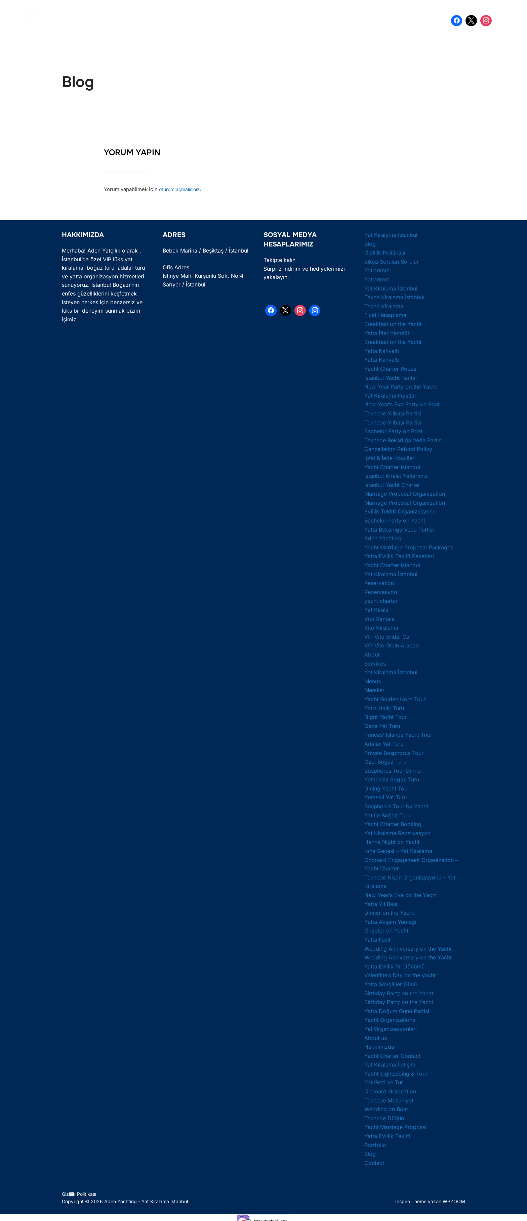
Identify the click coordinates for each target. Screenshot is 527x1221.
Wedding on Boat (386, 1108)
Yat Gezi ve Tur (383, 1081)
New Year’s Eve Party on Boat (402, 403)
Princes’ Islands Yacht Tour (398, 734)
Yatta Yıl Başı (380, 903)
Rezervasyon (380, 591)
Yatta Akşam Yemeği (390, 920)
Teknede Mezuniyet (388, 1099)
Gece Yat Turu (382, 725)
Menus (372, 680)
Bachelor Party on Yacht (394, 519)
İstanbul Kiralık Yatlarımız (396, 475)
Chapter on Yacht (386, 929)
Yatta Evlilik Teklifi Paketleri (399, 555)
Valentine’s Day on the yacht (400, 974)
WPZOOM (454, 1200)
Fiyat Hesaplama (385, 314)
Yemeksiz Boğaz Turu (391, 778)
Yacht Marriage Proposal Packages (408, 546)
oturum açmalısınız (181, 188)
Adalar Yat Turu (383, 742)
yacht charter (381, 600)
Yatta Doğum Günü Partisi (348, 20)
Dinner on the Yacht (389, 912)
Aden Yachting (382, 537)
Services (375, 662)
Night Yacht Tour (385, 716)
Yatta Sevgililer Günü (390, 983)
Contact (374, 1162)
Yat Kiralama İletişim (389, 1063)
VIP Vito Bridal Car (387, 635)
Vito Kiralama (381, 627)
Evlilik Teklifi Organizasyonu (400, 510)
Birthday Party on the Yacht (398, 992)
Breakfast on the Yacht (392, 323)
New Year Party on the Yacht (400, 385)
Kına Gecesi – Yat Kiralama (398, 850)
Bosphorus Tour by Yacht (396, 805)
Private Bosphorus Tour (393, 752)
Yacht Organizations (389, 1019)
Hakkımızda (379, 1046)
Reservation (379, 582)
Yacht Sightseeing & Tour (396, 1072)
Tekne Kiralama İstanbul (394, 296)
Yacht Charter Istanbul (392, 466)
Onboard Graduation (390, 1090)
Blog (370, 242)
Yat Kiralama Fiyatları (391, 394)
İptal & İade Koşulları (390, 457)
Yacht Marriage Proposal (395, 1126)
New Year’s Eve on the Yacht (400, 894)
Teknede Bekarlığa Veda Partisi (403, 439)
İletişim (398, 20)
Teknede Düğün (384, 1117)
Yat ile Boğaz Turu (387, 814)
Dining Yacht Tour (386, 787)
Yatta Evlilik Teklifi (207, 20)
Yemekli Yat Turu (385, 796)
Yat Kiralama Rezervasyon (397, 832)
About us (375, 1037)
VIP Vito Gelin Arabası (392, 644)
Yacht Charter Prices (390, 367)
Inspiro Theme (411, 1200)
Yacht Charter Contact (392, 1054)
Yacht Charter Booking (392, 823)
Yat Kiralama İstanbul (143, 20)
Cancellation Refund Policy (398, 448)
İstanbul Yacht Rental (390, 376)
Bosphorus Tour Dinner (393, 769)
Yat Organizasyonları (390, 1028)
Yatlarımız (376, 269)
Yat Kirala (376, 608)
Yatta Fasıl (377, 938)
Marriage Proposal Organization (404, 493)
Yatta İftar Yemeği (386, 332)
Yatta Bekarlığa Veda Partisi (275, 20)
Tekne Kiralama (383, 305)
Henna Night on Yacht (391, 841)
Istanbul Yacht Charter (392, 484)
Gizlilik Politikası (384, 251)
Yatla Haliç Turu (384, 707)
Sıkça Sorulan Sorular (391, 260)
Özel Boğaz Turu (385, 761)
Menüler (374, 689)
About (371, 653)
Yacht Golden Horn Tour (394, 698)
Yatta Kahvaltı (381, 350)
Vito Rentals (379, 618)
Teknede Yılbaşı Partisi (392, 412)
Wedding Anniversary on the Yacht (408, 947)
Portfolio (375, 1144)
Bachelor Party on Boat (393, 430)
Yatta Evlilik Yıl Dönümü (394, 965)
